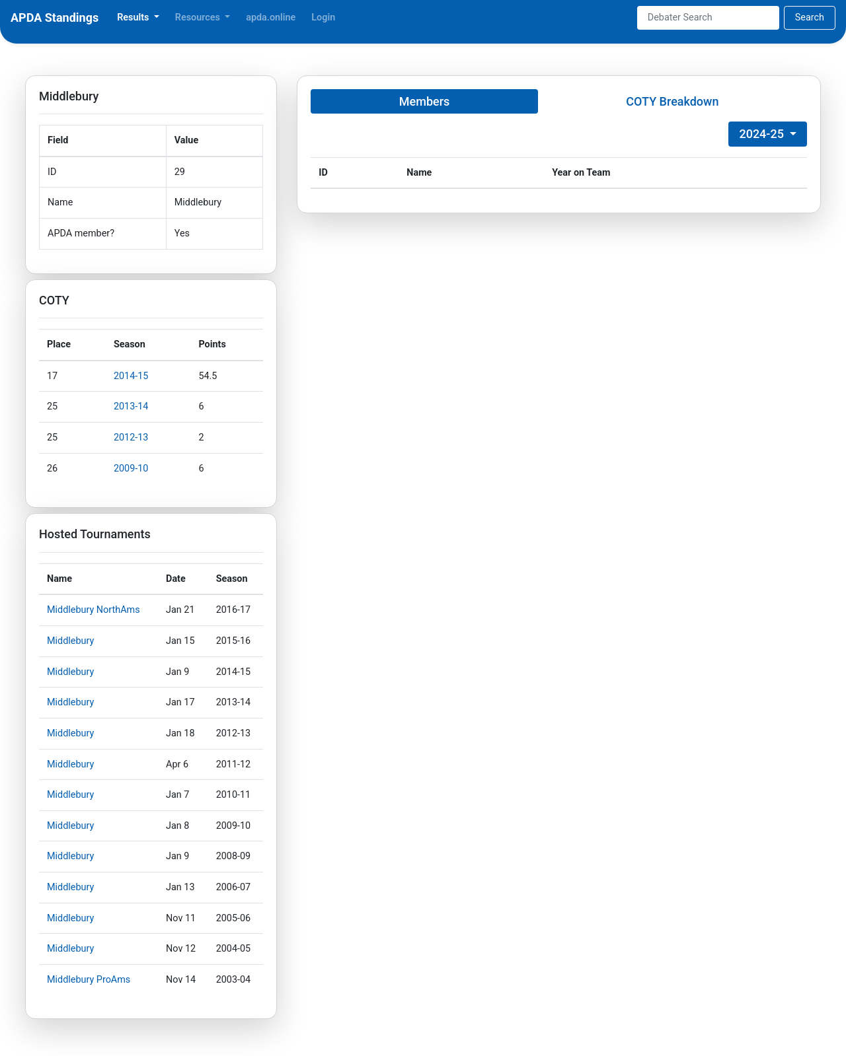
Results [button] (134, 17)
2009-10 (131, 468)
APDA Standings (54, 17)
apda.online (270, 17)
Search (809, 17)
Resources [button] (199, 17)
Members (424, 101)
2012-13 (131, 437)
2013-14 (131, 406)
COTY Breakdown (672, 101)
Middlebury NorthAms (93, 610)
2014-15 (131, 376)
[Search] (708, 18)
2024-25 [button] (763, 134)
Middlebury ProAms (88, 979)
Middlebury (70, 641)
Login (323, 17)
